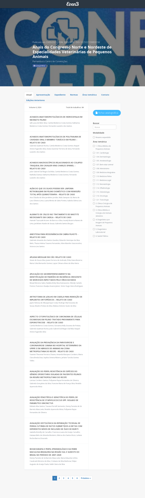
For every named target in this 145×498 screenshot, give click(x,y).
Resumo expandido (102, 137)
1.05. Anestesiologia (102, 161)
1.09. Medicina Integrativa (104, 172)
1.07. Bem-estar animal (103, 164)
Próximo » (86, 478)
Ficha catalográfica (107, 112)
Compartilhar (39, 66)
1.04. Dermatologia (101, 157)
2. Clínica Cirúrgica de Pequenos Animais (102, 205)
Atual (29, 94)
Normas (74, 94)
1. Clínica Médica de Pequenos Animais (102, 147)
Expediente (60, 94)
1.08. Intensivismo (101, 168)
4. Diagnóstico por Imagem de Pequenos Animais (102, 222)
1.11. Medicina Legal (102, 180)
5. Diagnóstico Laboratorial (100, 230)
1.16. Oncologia (100, 196)
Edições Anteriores (35, 100)
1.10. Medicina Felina (102, 176)
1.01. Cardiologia (101, 153)
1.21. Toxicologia (101, 200)
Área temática (89, 94)
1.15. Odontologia (101, 192)
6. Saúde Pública (100, 236)
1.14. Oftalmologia (101, 188)
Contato (105, 94)
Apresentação (43, 94)
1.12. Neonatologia (101, 184)
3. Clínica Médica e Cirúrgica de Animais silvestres (102, 213)
